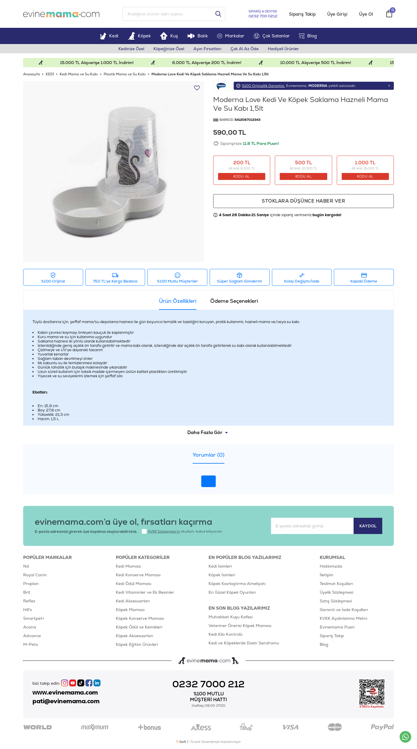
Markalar (230, 36)
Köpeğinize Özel (168, 48)
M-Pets (30, 644)
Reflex (29, 601)
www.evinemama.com (65, 692)
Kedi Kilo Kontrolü (225, 634)
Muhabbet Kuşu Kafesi (231, 616)
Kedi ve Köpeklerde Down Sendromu (244, 643)
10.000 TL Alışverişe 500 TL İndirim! (319, 63)
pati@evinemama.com (65, 701)
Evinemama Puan (337, 627)
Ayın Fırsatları (207, 48)
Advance (32, 635)
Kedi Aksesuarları (133, 601)
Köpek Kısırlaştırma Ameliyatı (237, 583)
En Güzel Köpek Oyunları (232, 592)
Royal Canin (35, 574)
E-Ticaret (193, 742)
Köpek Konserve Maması (140, 618)
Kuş (169, 35)
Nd (26, 566)
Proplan (31, 583)
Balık (197, 36)
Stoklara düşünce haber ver (303, 201)
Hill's (27, 609)
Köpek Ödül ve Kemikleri (139, 627)
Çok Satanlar (272, 36)
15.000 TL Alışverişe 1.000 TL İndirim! (101, 63)
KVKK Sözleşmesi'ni (164, 531)
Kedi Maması (128, 566)
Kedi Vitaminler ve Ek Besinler (145, 592)
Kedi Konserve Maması (138, 574)
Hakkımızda (331, 566)
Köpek (139, 35)
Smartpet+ (34, 618)
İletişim (326, 574)
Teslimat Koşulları (336, 583)
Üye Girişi (337, 14)
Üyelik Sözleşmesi (336, 592)
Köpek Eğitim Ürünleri (137, 644)
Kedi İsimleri (220, 566)
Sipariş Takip (302, 14)
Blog (308, 36)
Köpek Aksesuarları (134, 635)
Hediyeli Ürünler (283, 48)
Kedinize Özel (131, 48)
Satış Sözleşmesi (336, 601)
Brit (26, 592)
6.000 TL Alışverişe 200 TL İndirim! (210, 63)
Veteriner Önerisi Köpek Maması (240, 625)
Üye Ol (366, 14)
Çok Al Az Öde (245, 48)
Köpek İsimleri (222, 574)
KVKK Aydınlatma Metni (343, 618)
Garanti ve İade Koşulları (344, 609)
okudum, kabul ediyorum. (182, 531)
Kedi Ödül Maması (133, 583)
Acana (29, 627)
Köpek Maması (130, 609)
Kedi (109, 35)
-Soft (181, 742)
